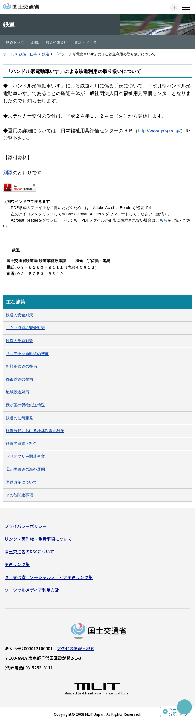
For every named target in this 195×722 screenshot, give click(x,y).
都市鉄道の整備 (19, 379)
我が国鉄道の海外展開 (25, 469)
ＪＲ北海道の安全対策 (25, 328)
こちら (161, 220)
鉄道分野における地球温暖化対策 (35, 430)
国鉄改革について (21, 482)
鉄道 (45, 54)
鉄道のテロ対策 (19, 340)
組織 (35, 42)
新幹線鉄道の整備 (21, 366)
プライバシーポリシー (26, 526)
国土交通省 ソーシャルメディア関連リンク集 (49, 577)
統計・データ (85, 42)
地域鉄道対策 (17, 392)
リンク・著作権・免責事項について (38, 539)
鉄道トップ (15, 42)
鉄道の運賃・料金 (21, 443)
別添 (8, 172)
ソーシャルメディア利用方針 (32, 590)
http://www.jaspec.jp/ (159, 130)
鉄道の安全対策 (19, 315)
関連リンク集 (17, 564)
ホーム (8, 54)
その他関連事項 (19, 495)
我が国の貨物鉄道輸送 (25, 405)
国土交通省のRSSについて (29, 552)
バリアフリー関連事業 (25, 456)
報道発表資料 (56, 42)
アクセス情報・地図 (75, 648)
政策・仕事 (28, 54)
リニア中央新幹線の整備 (27, 353)
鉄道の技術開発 (19, 418)
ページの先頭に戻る (178, 712)
